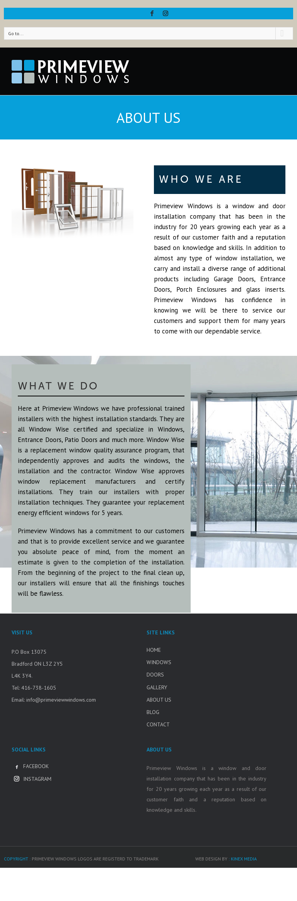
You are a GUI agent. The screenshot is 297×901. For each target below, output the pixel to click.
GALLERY (157, 687)
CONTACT (158, 724)
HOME (154, 649)
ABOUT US (159, 699)
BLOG (153, 712)
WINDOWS (159, 662)
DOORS (155, 674)
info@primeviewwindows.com (61, 699)
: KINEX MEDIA (243, 859)
